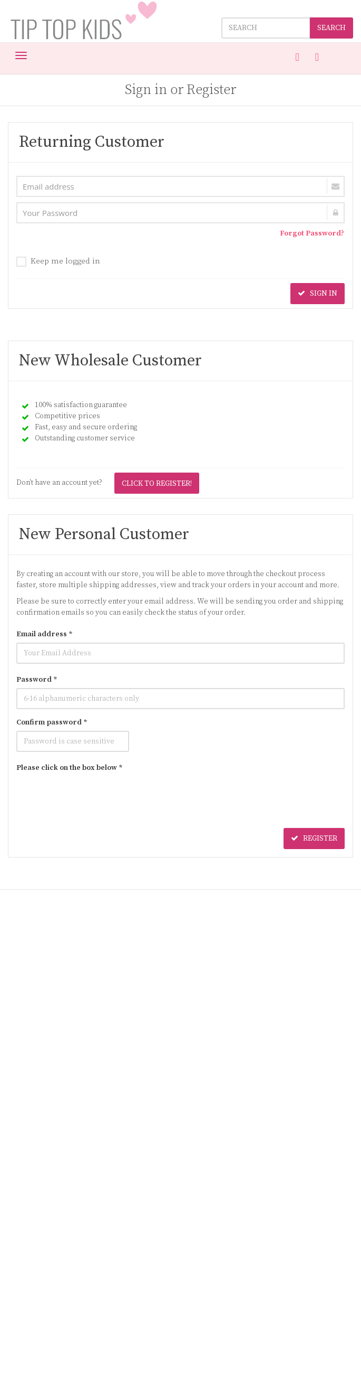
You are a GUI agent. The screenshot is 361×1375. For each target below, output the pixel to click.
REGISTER (314, 838)
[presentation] (96, 796)
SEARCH (331, 28)
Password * (36, 679)
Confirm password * (51, 722)
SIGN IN (317, 293)
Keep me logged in (58, 261)
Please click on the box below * (69, 768)
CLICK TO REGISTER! (157, 483)
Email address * (44, 634)
